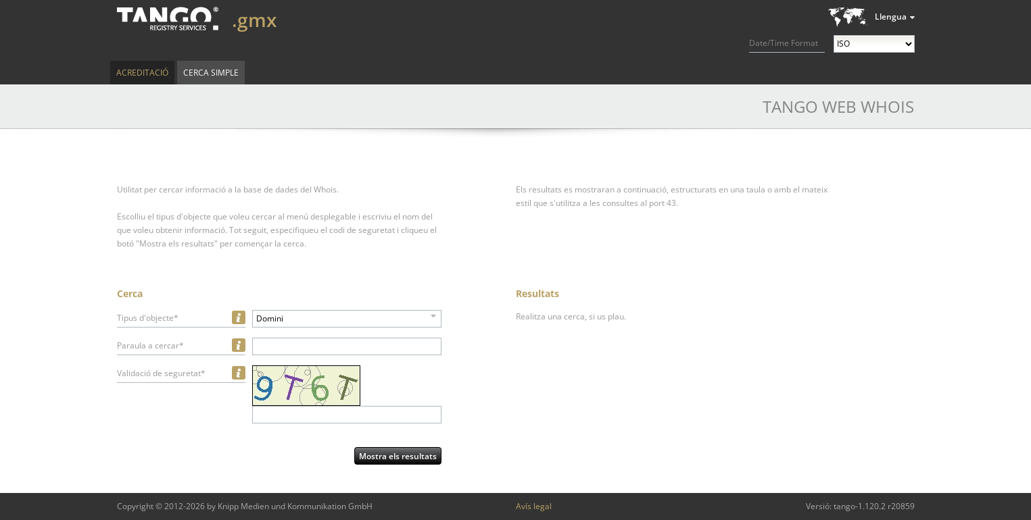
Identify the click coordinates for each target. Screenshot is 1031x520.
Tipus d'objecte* (147, 317)
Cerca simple (211, 72)
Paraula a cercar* (150, 345)
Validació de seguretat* (161, 373)
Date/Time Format (783, 43)
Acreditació (142, 72)
